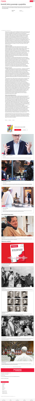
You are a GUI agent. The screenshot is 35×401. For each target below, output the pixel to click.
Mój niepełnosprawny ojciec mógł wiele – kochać (9, 236)
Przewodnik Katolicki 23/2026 (6, 263)
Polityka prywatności (4, 393)
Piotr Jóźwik (8, 264)
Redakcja (3, 389)
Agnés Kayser (13, 10)
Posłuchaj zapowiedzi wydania (5, 265)
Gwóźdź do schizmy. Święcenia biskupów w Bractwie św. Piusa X (11, 336)
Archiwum (3, 384)
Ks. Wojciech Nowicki (4, 264)
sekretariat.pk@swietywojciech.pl (15, 376)
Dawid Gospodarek (4, 337)
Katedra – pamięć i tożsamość (7, 155)
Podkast (3, 386)
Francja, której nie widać (7, 181)
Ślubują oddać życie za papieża (6, 361)
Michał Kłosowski (4, 209)
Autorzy (3, 385)
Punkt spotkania (5, 208)
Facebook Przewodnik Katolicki (5, 378)
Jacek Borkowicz (4, 288)
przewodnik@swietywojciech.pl (6, 376)
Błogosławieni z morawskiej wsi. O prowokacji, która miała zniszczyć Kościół (13, 287)
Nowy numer (3, 383)
